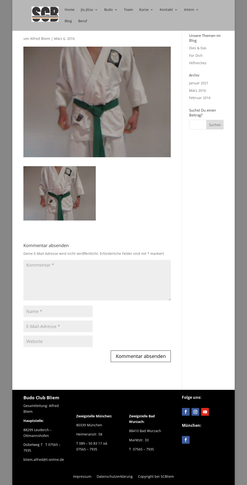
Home (70, 10)
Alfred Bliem (40, 38)
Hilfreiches (197, 63)
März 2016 (197, 90)
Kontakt (166, 10)
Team (128, 10)
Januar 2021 (198, 83)
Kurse (144, 10)
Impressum (82, 476)
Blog (68, 21)
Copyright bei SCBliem (156, 476)
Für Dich (196, 55)
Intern (189, 10)
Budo (108, 10)
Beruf (82, 21)
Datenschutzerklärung (115, 476)
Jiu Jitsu (87, 10)
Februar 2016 (200, 97)
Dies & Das (197, 48)
